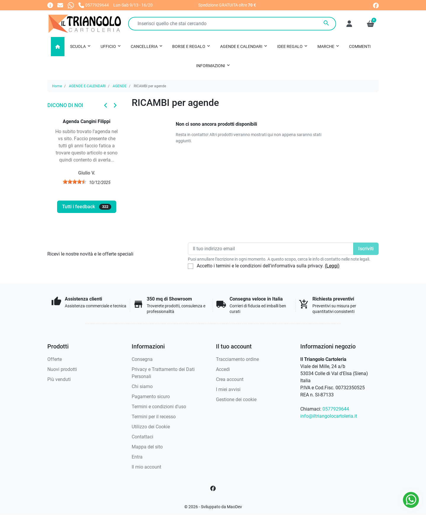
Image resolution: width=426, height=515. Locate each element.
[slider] (74, 181)
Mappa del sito (147, 447)
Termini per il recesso (154, 416)
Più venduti (59, 379)
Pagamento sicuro (151, 396)
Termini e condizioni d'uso (159, 406)
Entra (137, 457)
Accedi (223, 369)
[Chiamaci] (93, 5)
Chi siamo (142, 386)
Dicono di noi (65, 105)
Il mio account (146, 467)
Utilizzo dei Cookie (151, 427)
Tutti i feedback (86, 207)
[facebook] (376, 5)
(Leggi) (332, 266)
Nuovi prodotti (62, 369)
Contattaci (142, 437)
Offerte (54, 359)
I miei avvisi (228, 389)
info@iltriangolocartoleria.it (328, 416)
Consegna (142, 359)
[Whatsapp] (71, 5)
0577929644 (335, 409)
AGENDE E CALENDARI (87, 86)
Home (57, 86)
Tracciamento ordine (237, 359)
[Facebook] (213, 488)
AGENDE (120, 86)
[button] (370, 23)
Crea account (229, 379)
